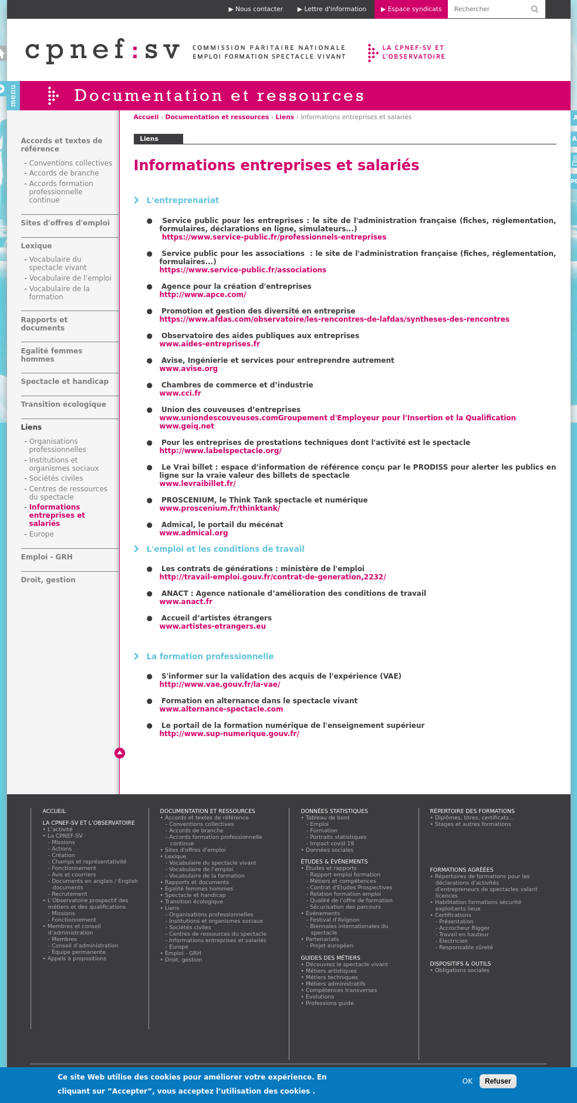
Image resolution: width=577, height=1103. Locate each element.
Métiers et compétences (343, 881)
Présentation (457, 921)
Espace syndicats (415, 9)
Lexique (36, 246)
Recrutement (70, 894)
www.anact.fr (186, 602)
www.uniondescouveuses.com (338, 418)
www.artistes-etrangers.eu (213, 626)
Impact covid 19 (332, 843)
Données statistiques (335, 811)
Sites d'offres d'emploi (65, 223)
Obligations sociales (463, 970)
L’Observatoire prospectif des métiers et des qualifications (88, 903)
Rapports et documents (44, 324)
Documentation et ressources (217, 117)
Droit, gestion (48, 580)
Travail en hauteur (464, 934)
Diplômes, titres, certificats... (475, 817)
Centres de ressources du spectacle (68, 493)
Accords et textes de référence (207, 817)
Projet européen (332, 945)
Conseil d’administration (86, 945)
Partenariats (322, 939)
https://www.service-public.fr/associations (243, 270)
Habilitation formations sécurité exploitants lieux (478, 905)
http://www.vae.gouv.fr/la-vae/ (220, 684)
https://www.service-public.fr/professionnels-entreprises (274, 237)
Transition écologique (63, 404)
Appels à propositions (77, 958)
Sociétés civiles (56, 478)
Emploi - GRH (47, 557)
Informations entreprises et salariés (57, 515)
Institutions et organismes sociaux (64, 464)
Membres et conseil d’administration (74, 929)
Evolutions (320, 996)
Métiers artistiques (331, 970)
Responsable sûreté (466, 947)
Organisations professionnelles (57, 445)
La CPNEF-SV (65, 835)
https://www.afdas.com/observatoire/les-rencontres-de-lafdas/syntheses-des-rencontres (335, 319)
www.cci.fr (180, 393)
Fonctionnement (74, 868)
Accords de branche (64, 173)
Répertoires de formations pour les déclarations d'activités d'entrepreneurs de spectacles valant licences (487, 886)
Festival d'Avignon (335, 919)
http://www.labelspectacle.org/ (221, 451)
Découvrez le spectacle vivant (347, 964)
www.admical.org (194, 533)
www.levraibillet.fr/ (198, 484)
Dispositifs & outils (460, 963)
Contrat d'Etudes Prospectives (352, 887)
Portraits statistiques (339, 837)
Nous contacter (259, 9)
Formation (324, 830)
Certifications (453, 915)
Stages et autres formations (473, 824)
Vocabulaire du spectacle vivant (58, 263)
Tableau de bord (328, 817)
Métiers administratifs (336, 983)
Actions (62, 848)
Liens (284, 117)
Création (64, 855)
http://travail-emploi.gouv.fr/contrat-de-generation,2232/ (273, 577)
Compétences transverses (341, 990)
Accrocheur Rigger (465, 928)
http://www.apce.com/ (203, 295)
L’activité (60, 829)
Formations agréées (462, 869)
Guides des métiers (330, 957)
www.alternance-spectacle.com (222, 709)
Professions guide (330, 1003)
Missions (64, 842)
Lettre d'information (335, 9)
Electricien (454, 940)
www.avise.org (189, 369)
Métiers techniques (332, 977)
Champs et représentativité (90, 861)
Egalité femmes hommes (52, 355)
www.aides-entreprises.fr (210, 344)
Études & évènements (334, 861)
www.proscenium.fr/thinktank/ (220, 508)
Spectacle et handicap (65, 381)
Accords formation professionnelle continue (61, 192)
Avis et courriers (74, 874)
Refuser (498, 1084)
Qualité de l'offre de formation (352, 900)
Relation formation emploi (346, 894)
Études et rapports (331, 868)
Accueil (146, 117)
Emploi (320, 824)
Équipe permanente (79, 952)
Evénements (323, 913)
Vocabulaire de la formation (59, 293)
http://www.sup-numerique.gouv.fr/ (229, 734)
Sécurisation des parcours (346, 906)
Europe (41, 534)
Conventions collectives (71, 163)
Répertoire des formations (472, 811)
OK (468, 1084)
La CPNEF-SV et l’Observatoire (407, 50)
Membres (65, 939)
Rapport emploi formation (345, 874)
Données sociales (329, 849)
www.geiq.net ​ (187, 426)
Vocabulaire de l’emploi (70, 278)
